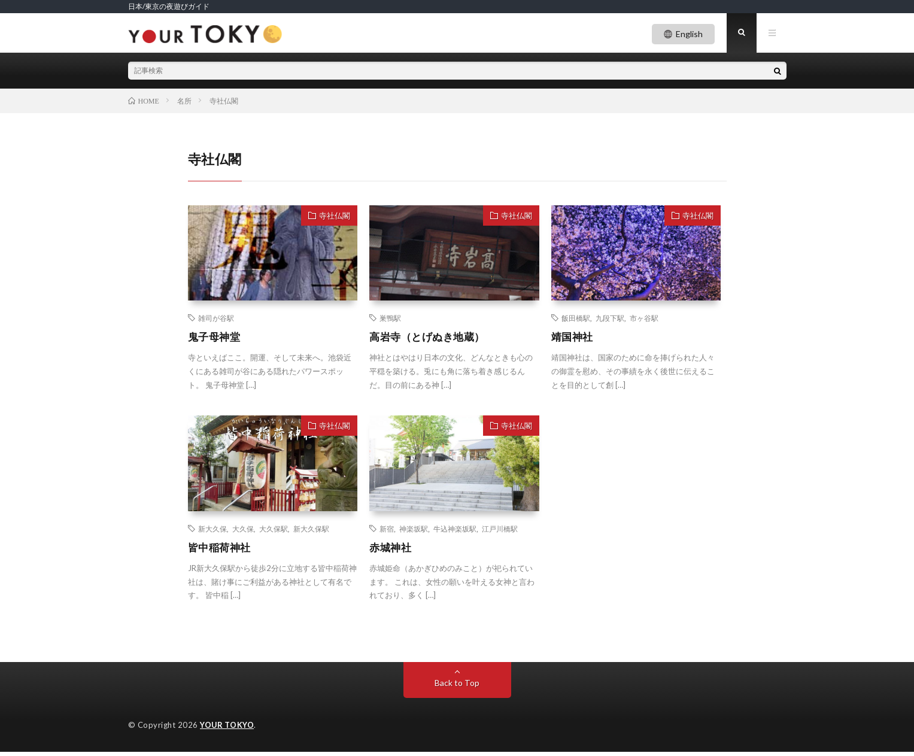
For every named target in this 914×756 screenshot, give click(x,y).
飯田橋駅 (575, 320)
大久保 (243, 531)
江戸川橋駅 (500, 531)
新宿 (386, 531)
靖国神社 (573, 340)
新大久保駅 (311, 531)
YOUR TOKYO (227, 729)
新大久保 (212, 531)
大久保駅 (273, 531)
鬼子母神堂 (216, 340)
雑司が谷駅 (216, 320)
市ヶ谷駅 (644, 320)
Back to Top (457, 687)
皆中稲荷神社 (221, 550)
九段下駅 (610, 320)
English (689, 34)
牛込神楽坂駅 (454, 531)
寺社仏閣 (334, 218)
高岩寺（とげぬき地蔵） (430, 340)
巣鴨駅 (390, 320)
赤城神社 (391, 550)
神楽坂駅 (413, 531)
